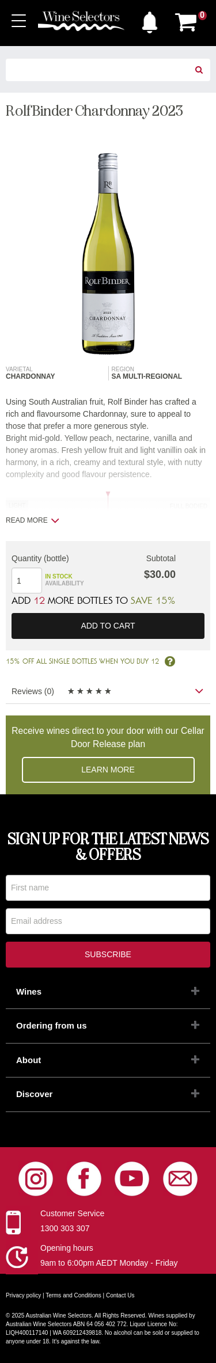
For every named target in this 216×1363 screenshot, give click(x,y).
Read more (32, 520)
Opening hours (66, 1247)
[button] (150, 19)
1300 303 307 (65, 1228)
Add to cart (108, 625)
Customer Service (72, 1213)
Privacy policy (23, 1295)
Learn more (108, 769)
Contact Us (120, 1295)
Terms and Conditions (73, 1295)
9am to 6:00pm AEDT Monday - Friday (109, 1262)
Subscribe (108, 954)
